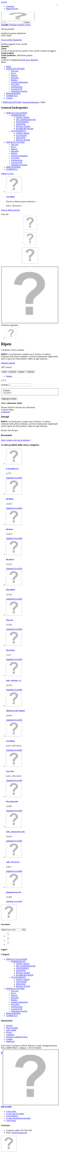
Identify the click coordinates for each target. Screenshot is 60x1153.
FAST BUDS (21, 135)
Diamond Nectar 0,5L (13, 892)
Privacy (9, 1032)
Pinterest (30, 372)
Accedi (4, 2)
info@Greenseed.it (19, 1133)
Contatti (9, 98)
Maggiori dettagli (8, 363)
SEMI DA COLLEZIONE (16, 113)
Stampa (9, 376)
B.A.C (13, 73)
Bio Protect (10, 559)
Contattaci (10, 6)
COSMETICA (12, 96)
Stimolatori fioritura (19, 91)
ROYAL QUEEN (23, 126)
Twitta (4, 372)
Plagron (14, 75)
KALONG (15, 84)
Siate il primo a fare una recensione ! (16, 440)
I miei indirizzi (12, 1116)
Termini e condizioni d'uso (16, 1037)
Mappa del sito (12, 9)
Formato (6, 390)
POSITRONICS (22, 122)
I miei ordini (11, 1111)
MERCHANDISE (13, 93)
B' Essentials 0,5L (12, 468)
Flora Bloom (10, 589)
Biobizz (14, 80)
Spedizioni (10, 1041)
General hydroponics (19, 82)
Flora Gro (9, 620)
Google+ (21, 372)
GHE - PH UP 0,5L (13, 862)
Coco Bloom (10, 197)
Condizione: (6, 350)
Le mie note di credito (15, 1114)
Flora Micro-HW (12, 801)
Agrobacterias (16, 87)
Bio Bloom (9, 499)
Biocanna (15, 78)
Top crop (14, 71)
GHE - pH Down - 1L (13, 680)
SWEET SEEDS (22, 117)
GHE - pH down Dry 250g (15, 832)
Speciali (9, 1025)
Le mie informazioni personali (18, 1118)
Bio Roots (9, 529)
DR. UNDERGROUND (25, 120)
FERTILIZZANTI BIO (15, 69)
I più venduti (11, 1030)
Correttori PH (16, 89)
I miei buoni (11, 1120)
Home (8, 66)
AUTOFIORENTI (18, 131)
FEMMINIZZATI (18, 115)
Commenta (5, 412)
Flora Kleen (10, 650)
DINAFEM (20, 124)
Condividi (12, 372)
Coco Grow (10, 771)
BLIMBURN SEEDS (24, 129)
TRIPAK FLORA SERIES (15, 711)
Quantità (4, 385)
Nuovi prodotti (12, 1028)
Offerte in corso (7, 174)
